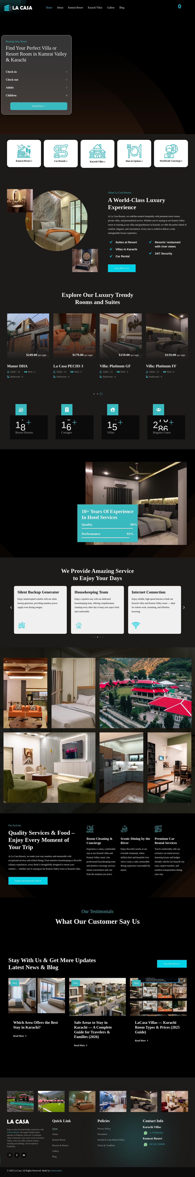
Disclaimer (102, 1134)
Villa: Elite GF (19, 366)
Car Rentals (60, 161)
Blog (121, 7)
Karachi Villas (95, 7)
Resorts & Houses (60, 1145)
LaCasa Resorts (13, 1132)
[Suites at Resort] (111, 242)
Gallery (111, 7)
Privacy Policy (104, 1128)
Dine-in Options (134, 161)
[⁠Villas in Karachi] (111, 249)
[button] (94, 393)
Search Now (38, 106)
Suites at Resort (126, 242)
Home (49, 7)
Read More (20, 1036)
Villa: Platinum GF (161, 366)
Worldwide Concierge (171, 161)
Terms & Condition (106, 1145)
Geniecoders (56, 1170)
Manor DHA (63, 366)
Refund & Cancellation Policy (111, 1140)
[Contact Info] (188, 7)
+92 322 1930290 (157, 1144)
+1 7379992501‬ (156, 1133)
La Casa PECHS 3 (114, 366)
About (60, 7)
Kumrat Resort (75, 7)
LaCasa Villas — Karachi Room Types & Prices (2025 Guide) (157, 1027)
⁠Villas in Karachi (126, 249)
